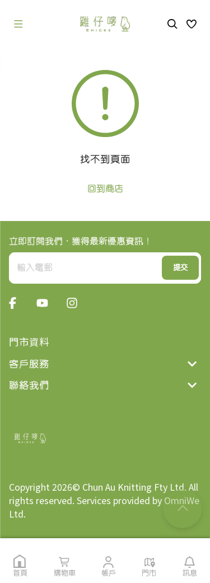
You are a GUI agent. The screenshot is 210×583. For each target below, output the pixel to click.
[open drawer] (18, 24)
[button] (191, 24)
